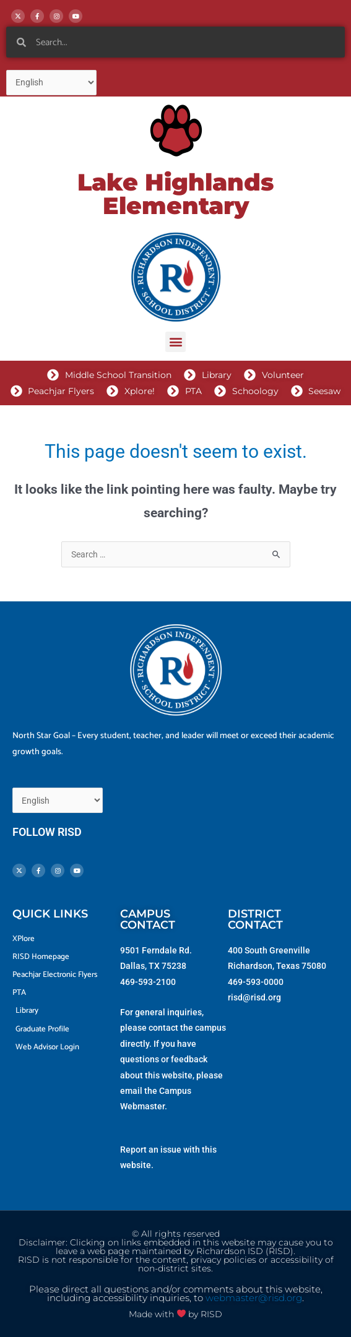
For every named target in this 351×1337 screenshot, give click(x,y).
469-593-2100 (148, 982)
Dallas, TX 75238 (153, 966)
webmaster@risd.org (254, 1298)
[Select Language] (51, 82)
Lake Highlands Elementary (175, 194)
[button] (175, 342)
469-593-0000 (256, 982)
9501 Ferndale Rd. (156, 950)
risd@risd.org (254, 997)
